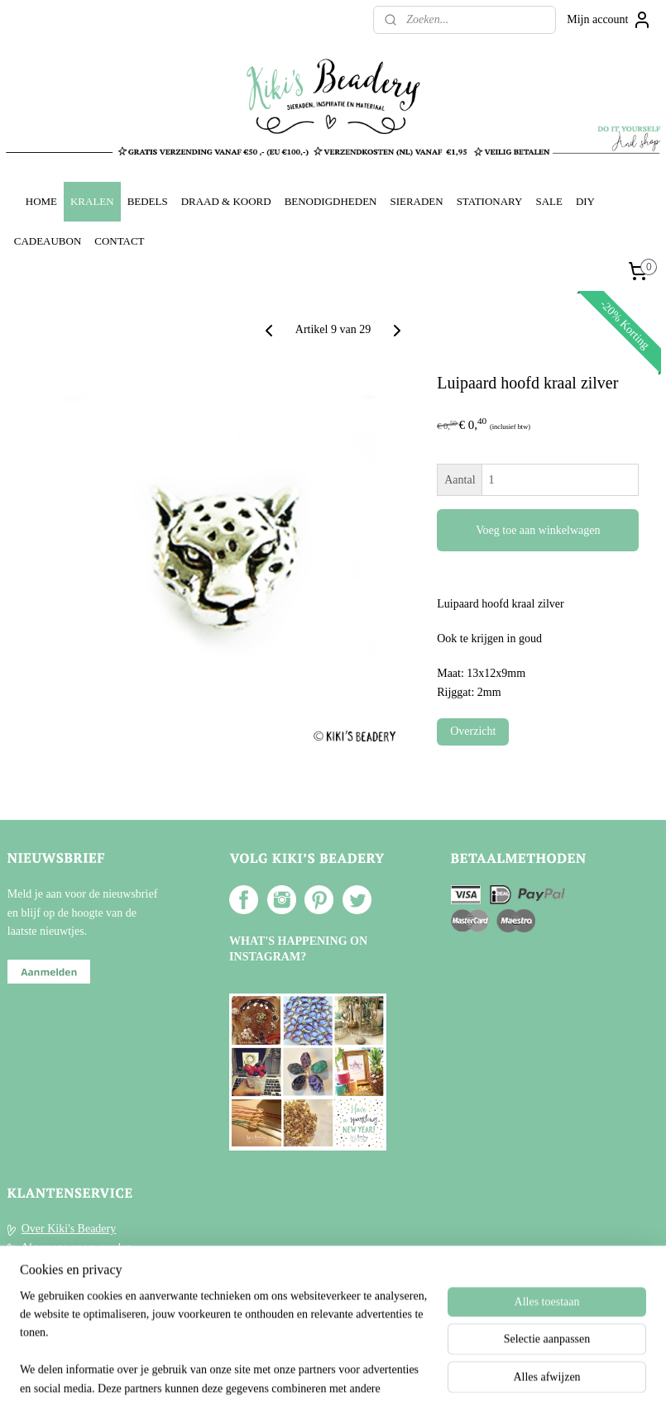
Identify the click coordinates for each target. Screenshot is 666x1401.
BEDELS (147, 201)
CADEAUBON (48, 241)
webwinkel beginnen (361, 1370)
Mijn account (609, 20)
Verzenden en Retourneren (83, 1266)
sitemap (286, 1370)
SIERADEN (416, 201)
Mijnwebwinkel (481, 1370)
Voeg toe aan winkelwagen (538, 530)
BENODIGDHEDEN (331, 201)
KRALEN (92, 201)
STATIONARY (490, 201)
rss (312, 1370)
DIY (585, 201)
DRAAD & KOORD (226, 201)
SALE (548, 201)
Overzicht (473, 731)
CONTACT (119, 241)
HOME (41, 201)
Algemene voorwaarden (76, 1247)
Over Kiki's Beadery (69, 1228)
